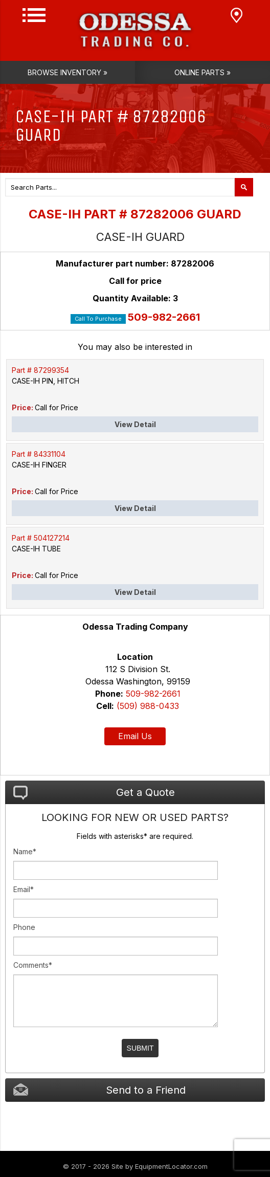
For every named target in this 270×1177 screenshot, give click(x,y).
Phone (24, 927)
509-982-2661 (164, 317)
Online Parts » (202, 72)
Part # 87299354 (40, 370)
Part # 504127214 (41, 538)
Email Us (135, 736)
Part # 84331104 (38, 454)
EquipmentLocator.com (171, 1166)
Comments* (32, 965)
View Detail (135, 424)
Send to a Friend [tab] (99, 1089)
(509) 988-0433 (148, 706)
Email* (23, 889)
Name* (24, 851)
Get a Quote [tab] (94, 793)
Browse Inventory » (67, 72)
